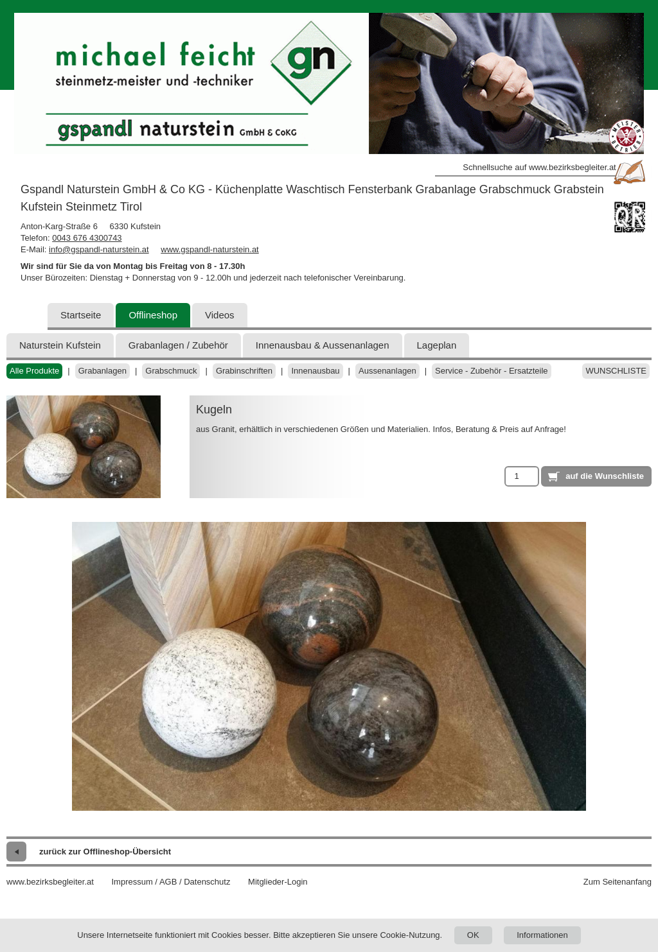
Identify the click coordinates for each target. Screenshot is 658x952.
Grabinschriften (244, 371)
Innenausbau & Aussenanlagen (322, 345)
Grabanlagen (102, 371)
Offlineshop (153, 314)
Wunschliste (615, 371)
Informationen (542, 935)
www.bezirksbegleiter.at (50, 882)
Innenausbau (315, 371)
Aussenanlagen (387, 371)
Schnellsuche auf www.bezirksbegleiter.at (539, 167)
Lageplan (437, 345)
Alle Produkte (34, 371)
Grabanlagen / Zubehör (178, 345)
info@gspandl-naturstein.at (99, 249)
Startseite (80, 314)
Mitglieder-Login (278, 882)
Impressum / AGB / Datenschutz (170, 882)
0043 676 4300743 (86, 238)
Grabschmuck (171, 371)
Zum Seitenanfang (617, 882)
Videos (220, 314)
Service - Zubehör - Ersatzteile (491, 371)
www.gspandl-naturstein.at (209, 249)
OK (473, 935)
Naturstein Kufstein (60, 345)
